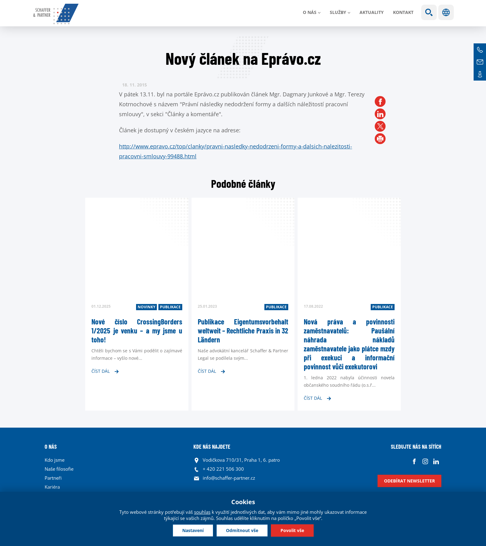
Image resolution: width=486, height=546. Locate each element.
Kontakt (403, 12)
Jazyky (446, 12)
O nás (309, 12)
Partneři (53, 478)
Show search (429, 12)
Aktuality (372, 12)
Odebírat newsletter (409, 481)
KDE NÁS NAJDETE (211, 446)
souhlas (202, 512)
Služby (338, 12)
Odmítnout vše (242, 530)
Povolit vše (292, 530)
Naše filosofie (59, 469)
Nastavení (193, 530)
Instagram (425, 461)
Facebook (414, 461)
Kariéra (52, 487)
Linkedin (436, 461)
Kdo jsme (54, 460)
